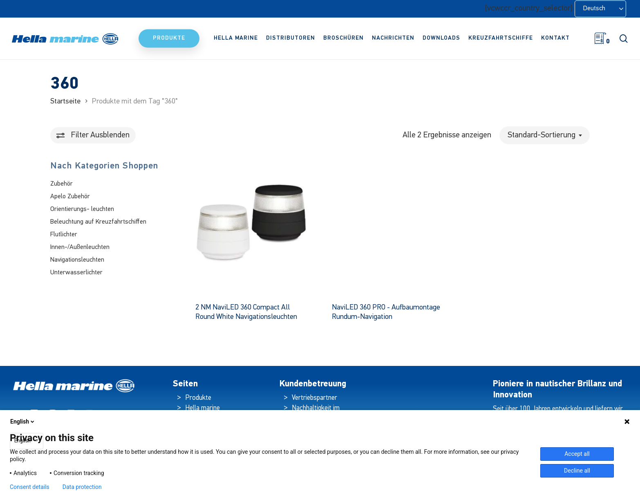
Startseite (65, 101)
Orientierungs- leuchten (82, 209)
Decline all (577, 470)
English (23, 421)
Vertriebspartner (314, 398)
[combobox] (544, 135)
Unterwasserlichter (76, 272)
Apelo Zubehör (70, 196)
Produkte (198, 398)
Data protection (82, 487)
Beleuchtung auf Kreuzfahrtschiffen (98, 222)
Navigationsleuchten (77, 260)
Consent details (29, 487)
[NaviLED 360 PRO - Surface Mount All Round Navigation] (387, 227)
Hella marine (202, 408)
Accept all (577, 454)
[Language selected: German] (600, 8)
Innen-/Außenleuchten (80, 247)
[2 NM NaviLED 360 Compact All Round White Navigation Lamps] (250, 227)
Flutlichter (63, 234)
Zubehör (61, 184)
